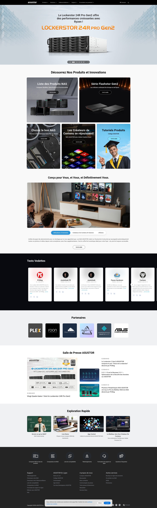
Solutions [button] (53, 2)
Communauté (57, 480)
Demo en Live (57, 475)
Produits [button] (45, 2)
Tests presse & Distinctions (87, 485)
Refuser (100, 503)
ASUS (107, 480)
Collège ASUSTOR (58, 478)
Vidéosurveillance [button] (64, 2)
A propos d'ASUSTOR (85, 475)
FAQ (28, 492)
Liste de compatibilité (33, 483)
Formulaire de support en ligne (35, 487)
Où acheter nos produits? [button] (86, 2)
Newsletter (82, 487)
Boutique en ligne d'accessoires (114, 475)
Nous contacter (84, 480)
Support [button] (74, 2)
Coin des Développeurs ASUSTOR (62, 485)
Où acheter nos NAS (111, 478)
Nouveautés (83, 478)
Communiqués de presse (86, 483)
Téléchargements (31, 475)
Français (123, 2)
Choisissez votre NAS (33, 478)
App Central (56, 483)
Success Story (83, 490)
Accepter (107, 503)
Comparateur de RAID (33, 485)
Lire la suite (79, 247)
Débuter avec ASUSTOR (33, 490)
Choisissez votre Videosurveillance (36, 480)
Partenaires (109, 483)
